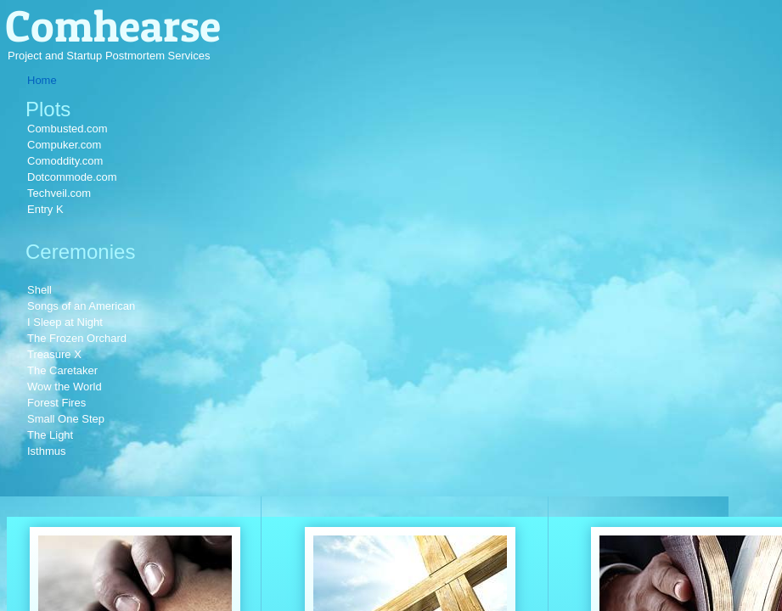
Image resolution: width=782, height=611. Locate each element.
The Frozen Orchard (77, 338)
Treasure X (54, 354)
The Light (50, 435)
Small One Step (65, 418)
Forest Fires (56, 402)
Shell (39, 289)
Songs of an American (81, 306)
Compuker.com (64, 144)
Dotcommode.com (71, 177)
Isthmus (46, 451)
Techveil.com (59, 193)
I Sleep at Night (65, 322)
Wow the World (64, 386)
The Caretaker (62, 370)
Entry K (45, 209)
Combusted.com (67, 128)
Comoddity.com (65, 160)
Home (42, 80)
